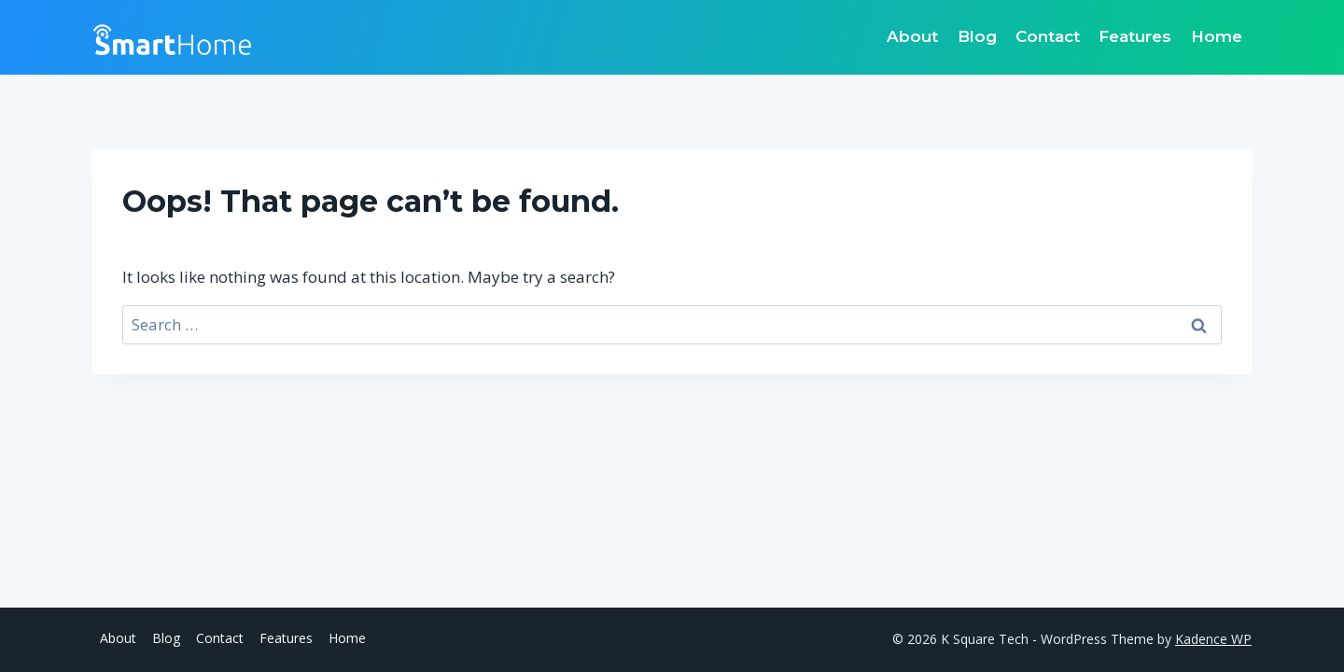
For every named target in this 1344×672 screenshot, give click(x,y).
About (912, 36)
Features (1135, 36)
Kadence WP (1213, 639)
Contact (1047, 36)
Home (1216, 36)
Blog (977, 36)
